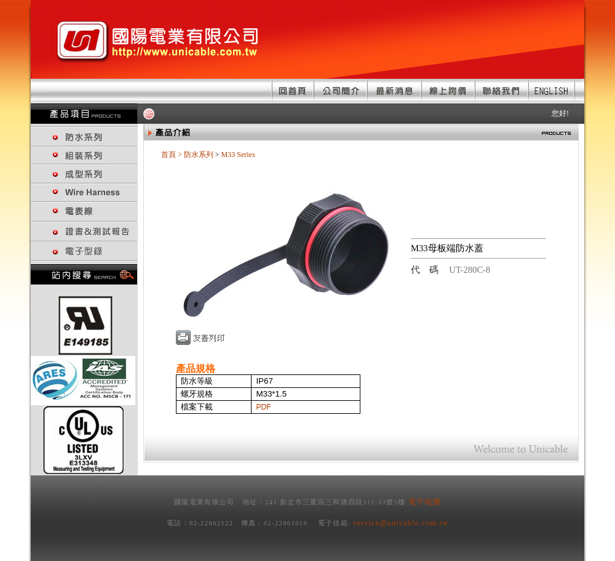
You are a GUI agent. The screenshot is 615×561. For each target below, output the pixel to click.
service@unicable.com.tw (400, 523)
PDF (263, 407)
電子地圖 (424, 502)
